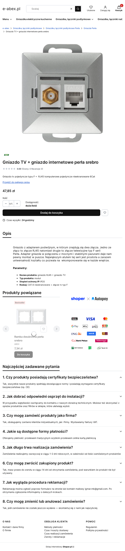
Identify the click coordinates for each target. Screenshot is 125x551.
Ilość (5, 198)
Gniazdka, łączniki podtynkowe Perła (63, 28)
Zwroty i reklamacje (54, 536)
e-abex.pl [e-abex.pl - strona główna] (11, 8)
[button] (78, 9)
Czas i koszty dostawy (56, 530)
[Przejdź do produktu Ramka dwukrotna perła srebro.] (31, 317)
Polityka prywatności (97, 530)
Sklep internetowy (59, 546)
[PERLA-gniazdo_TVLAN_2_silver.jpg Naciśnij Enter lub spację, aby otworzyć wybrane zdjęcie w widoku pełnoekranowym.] (62, 93)
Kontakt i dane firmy (13, 527)
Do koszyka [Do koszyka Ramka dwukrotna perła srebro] (23, 354)
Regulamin (91, 527)
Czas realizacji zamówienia (58, 533)
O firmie (7, 530)
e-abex (6, 28)
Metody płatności (53, 527)
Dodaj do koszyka (51, 212)
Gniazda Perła (90, 28)
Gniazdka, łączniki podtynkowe (27, 28)
